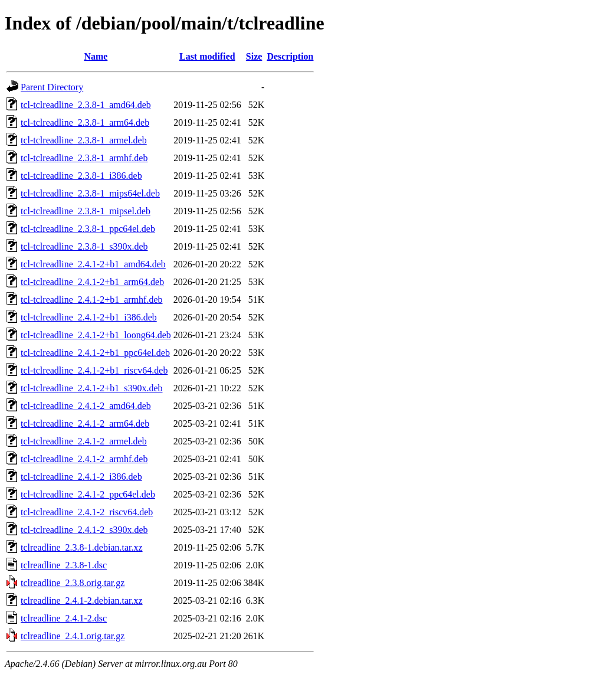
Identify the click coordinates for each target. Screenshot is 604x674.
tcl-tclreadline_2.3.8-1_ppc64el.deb (88, 229)
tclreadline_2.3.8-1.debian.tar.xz (82, 547)
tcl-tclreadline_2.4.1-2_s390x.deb (84, 530)
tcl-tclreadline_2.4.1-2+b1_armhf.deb (92, 300)
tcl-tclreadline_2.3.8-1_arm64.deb (85, 122)
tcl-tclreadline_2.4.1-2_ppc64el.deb (88, 494)
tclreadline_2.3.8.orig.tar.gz (72, 583)
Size (254, 56)
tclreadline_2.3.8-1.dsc (64, 565)
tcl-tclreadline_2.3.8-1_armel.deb (84, 140)
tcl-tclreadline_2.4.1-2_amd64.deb (86, 406)
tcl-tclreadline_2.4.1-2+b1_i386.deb (89, 317)
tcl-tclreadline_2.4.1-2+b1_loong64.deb (96, 335)
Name (95, 56)
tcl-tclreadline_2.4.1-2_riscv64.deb (87, 512)
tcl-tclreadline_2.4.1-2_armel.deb (84, 441)
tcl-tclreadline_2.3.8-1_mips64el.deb (90, 193)
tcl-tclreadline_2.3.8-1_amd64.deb (86, 105)
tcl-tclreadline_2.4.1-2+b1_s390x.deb (92, 388)
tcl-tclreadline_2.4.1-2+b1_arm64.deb (92, 282)
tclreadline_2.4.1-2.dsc (64, 618)
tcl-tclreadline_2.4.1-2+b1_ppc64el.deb (95, 353)
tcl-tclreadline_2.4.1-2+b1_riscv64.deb (94, 370)
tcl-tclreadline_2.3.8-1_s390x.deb (84, 246)
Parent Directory (52, 87)
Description (290, 56)
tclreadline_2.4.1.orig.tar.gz (72, 636)
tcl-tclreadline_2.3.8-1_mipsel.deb (85, 211)
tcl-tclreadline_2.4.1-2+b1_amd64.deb (93, 264)
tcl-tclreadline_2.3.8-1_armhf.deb (84, 158)
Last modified (207, 56)
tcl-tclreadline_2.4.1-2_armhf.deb (84, 459)
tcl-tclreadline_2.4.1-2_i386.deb (81, 477)
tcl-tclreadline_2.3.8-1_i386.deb (81, 176)
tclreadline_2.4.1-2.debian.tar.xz (82, 601)
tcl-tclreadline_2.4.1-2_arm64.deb (85, 423)
